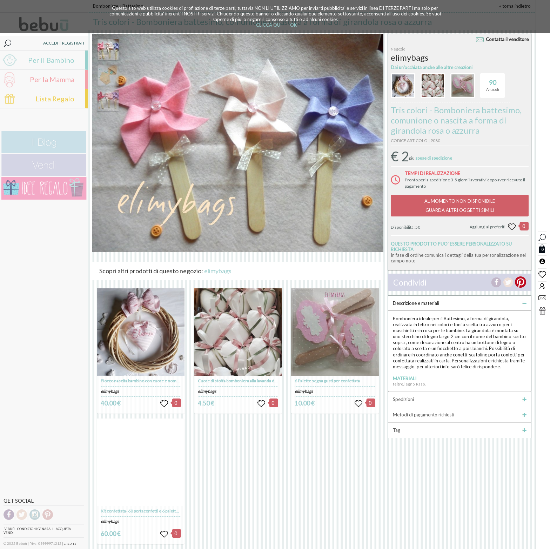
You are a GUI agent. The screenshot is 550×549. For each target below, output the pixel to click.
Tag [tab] (459, 430)
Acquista (63, 529)
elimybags (218, 271)
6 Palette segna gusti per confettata (327, 380)
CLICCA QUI (269, 25)
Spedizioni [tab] (459, 399)
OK (293, 25)
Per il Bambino (51, 60)
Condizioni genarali (35, 529)
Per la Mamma (52, 79)
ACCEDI (50, 43)
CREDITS (70, 543)
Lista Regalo (54, 98)
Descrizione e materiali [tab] (459, 303)
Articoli (492, 82)
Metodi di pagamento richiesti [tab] (459, 414)
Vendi (9, 533)
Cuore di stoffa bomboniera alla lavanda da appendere (247, 380)
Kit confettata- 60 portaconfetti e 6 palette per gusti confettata (158, 511)
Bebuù (9, 529)
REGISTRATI (73, 43)
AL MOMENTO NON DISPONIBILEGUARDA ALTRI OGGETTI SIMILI (459, 205)
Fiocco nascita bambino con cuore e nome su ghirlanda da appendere (165, 380)
